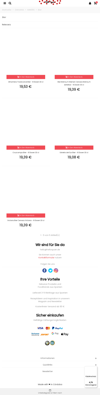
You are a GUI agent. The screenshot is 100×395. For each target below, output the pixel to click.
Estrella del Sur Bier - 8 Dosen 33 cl (74, 152)
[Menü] (95, 368)
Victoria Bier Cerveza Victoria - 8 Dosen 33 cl (25, 220)
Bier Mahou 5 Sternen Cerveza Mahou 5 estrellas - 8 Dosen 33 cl (74, 83)
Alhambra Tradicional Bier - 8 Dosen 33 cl (25, 82)
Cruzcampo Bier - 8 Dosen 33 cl (26, 152)
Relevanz (6, 24)
